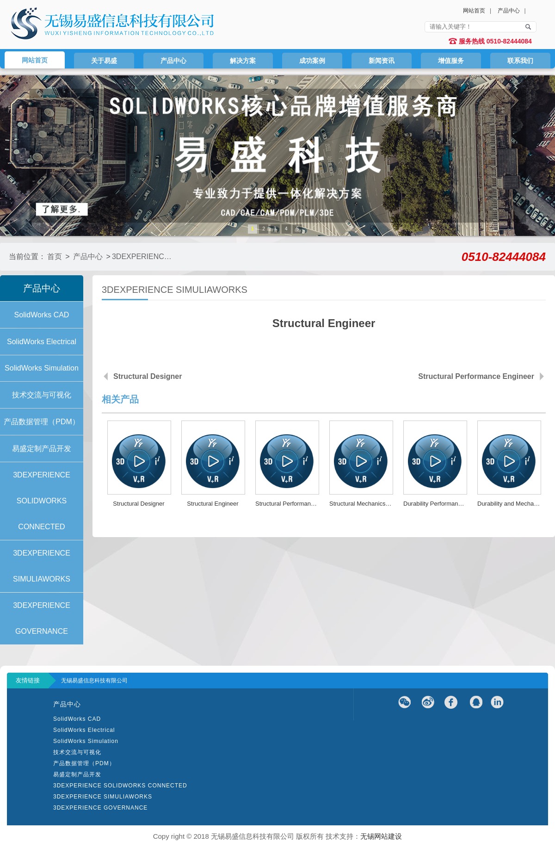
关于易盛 (104, 60)
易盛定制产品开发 (77, 774)
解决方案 (243, 60)
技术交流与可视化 (77, 752)
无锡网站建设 (381, 836)
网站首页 (474, 10)
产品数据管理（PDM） (84, 763)
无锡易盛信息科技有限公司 (94, 680)
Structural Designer (147, 376)
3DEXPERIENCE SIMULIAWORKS (142, 256)
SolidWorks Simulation (85, 741)
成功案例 (312, 60)
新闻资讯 (382, 60)
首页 (54, 256)
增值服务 (451, 60)
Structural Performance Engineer (476, 376)
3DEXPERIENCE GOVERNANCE (100, 808)
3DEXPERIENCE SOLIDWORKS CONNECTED (120, 785)
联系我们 (520, 60)
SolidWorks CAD (77, 719)
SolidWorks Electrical (84, 730)
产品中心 (509, 10)
